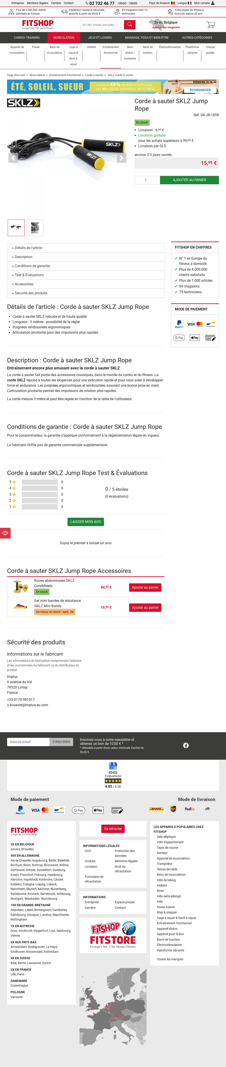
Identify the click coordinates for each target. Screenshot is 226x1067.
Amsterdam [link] (19, 947)
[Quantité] (147, 183)
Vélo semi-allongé (169, 896)
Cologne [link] (28, 884)
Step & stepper (167, 912)
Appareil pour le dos (170, 934)
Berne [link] (22, 963)
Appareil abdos (167, 929)
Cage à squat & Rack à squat (176, 918)
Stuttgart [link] (17, 899)
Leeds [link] (29, 910)
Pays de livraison (162, 3)
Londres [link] (45, 915)
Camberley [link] (60, 910)
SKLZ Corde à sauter (120, 78)
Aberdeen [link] (17, 910)
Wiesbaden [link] (32, 899)
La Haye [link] (51, 947)
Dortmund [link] (17, 870)
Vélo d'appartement (170, 842)
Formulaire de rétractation (94, 879)
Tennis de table (167, 869)
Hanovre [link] (16, 879)
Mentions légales (37, 3)
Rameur (162, 853)
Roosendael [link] (34, 952)
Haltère (162, 885)
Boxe (160, 891)
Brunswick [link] (51, 865)
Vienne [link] (15, 936)
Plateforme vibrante (170, 950)
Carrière (56, 3)
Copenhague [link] (19, 985)
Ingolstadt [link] (31, 879)
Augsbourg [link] (39, 860)
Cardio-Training (27, 41)
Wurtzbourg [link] (49, 899)
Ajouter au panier (189, 183)
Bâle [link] (14, 963)
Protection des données (125, 853)
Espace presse (124, 902)
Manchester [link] (61, 915)
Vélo (160, 901)
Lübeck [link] (51, 884)
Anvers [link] (15, 849)
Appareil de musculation (173, 858)
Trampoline (164, 864)
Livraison (91, 867)
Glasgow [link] (33, 915)
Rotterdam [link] (51, 952)
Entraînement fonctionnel (65, 78)
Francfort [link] (26, 875)
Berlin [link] (52, 860)
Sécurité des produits (31, 296)
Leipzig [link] (40, 884)
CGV (88, 851)
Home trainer (166, 907)
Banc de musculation (171, 875)
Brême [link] (64, 865)
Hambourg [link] (54, 875)
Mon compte (204, 3)
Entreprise (17, 3)
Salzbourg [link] (63, 931)
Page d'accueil (16, 78)
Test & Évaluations (29, 278)
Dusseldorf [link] (44, 870)
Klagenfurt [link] (41, 931)
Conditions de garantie (32, 269)
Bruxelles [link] (27, 849)
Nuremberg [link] (58, 889)
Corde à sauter (94, 78)
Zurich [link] (46, 963)
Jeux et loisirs (100, 41)
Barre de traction (168, 939)
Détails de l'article (28, 251)
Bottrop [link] (37, 865)
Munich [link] (31, 889)
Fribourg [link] (40, 875)
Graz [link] (14, 931)
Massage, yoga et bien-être (147, 41)
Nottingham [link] (19, 919)
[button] (16, 231)
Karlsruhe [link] (45, 879)
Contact (68, 3)
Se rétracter (113, 829)
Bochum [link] (16, 865)
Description (23, 260)
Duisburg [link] (59, 870)
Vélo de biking (166, 880)
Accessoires (24, 287)
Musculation (63, 41)
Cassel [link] (58, 879)
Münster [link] (43, 889)
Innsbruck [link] (25, 931)
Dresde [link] (30, 870)
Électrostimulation (169, 945)
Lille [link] (13, 974)
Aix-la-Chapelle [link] (21, 860)
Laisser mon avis (85, 525)
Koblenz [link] (16, 884)
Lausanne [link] (34, 963)
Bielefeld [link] (63, 860)
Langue (185, 3)
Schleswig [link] (63, 894)
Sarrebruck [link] (47, 894)
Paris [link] (20, 974)
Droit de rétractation (123, 869)
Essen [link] (15, 875)
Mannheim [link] (18, 889)
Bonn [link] (27, 865)
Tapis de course (167, 848)
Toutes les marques (170, 959)
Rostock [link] (33, 894)
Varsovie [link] (17, 997)
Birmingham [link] (42, 910)
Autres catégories (197, 41)
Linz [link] (52, 931)
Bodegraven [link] (36, 947)
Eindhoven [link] (18, 952)
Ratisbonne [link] (18, 894)
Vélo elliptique (166, 837)
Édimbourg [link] (18, 915)
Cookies (90, 861)
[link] (179, 327)
